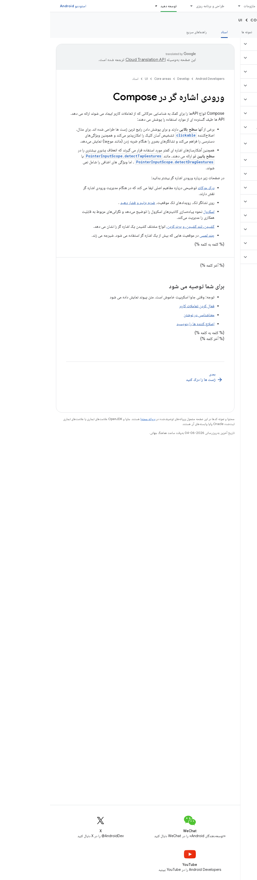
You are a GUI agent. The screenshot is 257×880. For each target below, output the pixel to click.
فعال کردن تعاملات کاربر (146, 306)
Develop (242, 20)
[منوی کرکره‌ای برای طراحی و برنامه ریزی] (139, 6)
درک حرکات (156, 187)
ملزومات (199, 6)
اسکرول (158, 211)
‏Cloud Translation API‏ (96, 59)
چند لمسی (157, 235)
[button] (227, 44)
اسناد (85, 79)
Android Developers (160, 79)
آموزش (220, 32)
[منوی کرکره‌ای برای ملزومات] (187, 6)
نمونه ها (197, 32)
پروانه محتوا (97, 419)
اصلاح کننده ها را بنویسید (145, 323)
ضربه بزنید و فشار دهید (87, 202)
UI (190, 20)
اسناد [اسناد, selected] (174, 32)
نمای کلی (245, 32)
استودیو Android (23, 6)
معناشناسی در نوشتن (149, 314)
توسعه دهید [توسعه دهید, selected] (118, 6)
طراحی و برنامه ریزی (160, 6)
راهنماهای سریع (146, 32)
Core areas (213, 20)
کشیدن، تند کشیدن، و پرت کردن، (140, 226)
